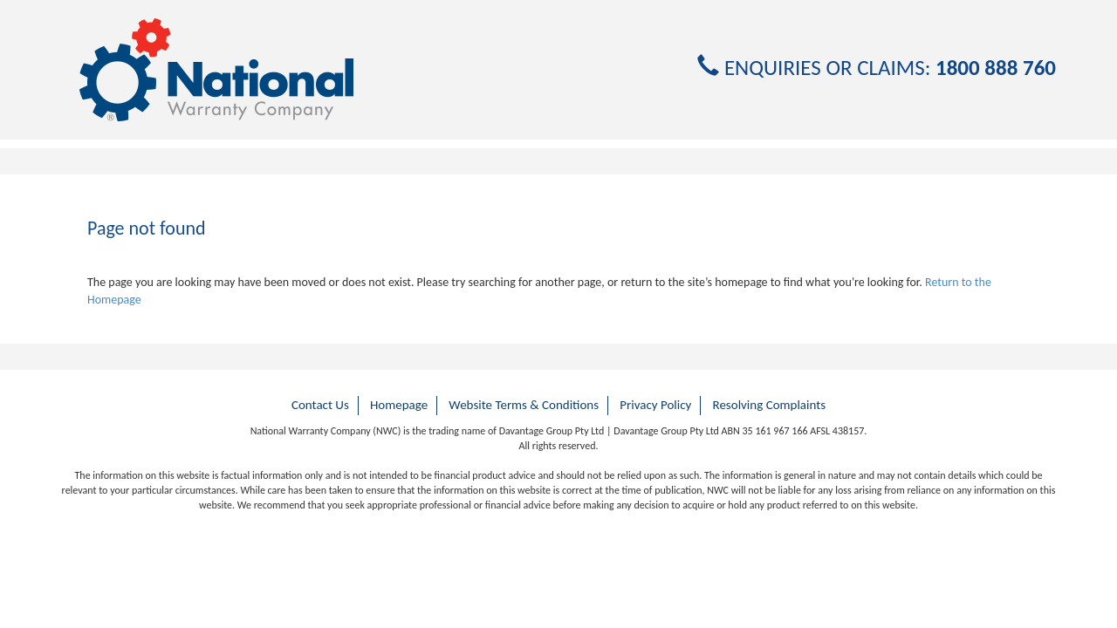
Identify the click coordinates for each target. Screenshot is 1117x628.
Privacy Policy (655, 405)
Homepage (399, 405)
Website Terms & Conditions (524, 405)
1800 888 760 (995, 67)
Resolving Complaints (769, 405)
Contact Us (320, 405)
